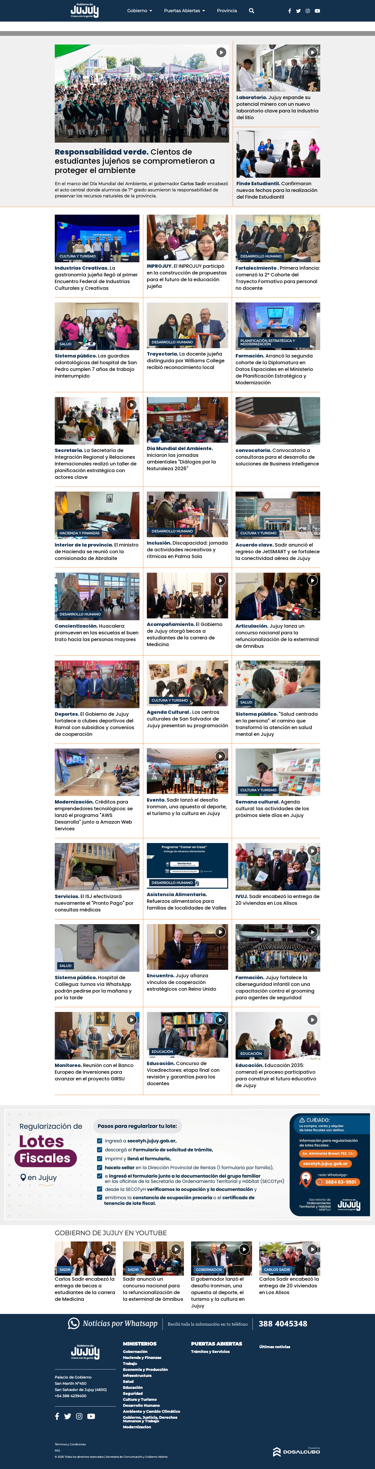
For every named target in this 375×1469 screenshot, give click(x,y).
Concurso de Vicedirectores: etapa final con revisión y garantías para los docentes (183, 1073)
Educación (162, 1051)
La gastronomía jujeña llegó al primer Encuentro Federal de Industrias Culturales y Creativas (96, 278)
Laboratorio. (252, 97)
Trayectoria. (162, 354)
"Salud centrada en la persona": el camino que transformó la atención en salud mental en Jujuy (277, 724)
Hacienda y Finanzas (79, 533)
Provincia (227, 10)
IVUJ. (242, 896)
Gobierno (139, 10)
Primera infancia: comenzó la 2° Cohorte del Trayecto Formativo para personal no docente (278, 278)
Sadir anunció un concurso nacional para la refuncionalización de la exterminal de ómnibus (153, 1289)
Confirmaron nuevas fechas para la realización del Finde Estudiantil (277, 190)
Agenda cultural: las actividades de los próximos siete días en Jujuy (272, 809)
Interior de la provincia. (84, 545)
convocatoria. (253, 450)
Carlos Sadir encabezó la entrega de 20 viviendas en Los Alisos (289, 1286)
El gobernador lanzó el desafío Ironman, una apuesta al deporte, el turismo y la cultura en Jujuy (218, 1292)
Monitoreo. (68, 1065)
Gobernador (209, 1269)
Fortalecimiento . (257, 268)
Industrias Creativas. (82, 268)
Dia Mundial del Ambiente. (180, 448)
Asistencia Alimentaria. (177, 894)
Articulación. (252, 626)
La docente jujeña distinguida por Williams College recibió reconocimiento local (186, 361)
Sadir (65, 1269)
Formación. (250, 355)
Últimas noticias (274, 1347)
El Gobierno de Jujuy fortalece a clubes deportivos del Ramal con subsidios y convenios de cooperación (94, 724)
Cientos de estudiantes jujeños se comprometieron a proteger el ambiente (135, 161)
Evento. (156, 800)
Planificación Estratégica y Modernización (267, 342)
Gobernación (135, 1351)
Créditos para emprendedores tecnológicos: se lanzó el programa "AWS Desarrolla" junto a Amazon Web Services (94, 815)
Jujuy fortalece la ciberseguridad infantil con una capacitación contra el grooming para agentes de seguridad (275, 987)
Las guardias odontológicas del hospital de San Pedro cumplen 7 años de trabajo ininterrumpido (96, 365)
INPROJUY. (160, 266)
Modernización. (74, 802)
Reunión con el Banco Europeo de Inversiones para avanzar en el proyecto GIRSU (94, 1072)
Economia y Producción (145, 1369)
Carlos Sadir (277, 1269)
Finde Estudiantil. (258, 183)
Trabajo (130, 1363)
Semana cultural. (258, 802)
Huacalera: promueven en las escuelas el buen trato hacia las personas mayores (96, 633)
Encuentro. (161, 975)
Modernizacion (137, 1427)
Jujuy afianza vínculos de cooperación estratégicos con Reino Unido (181, 982)
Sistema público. (76, 355)
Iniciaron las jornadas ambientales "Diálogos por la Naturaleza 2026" (181, 462)
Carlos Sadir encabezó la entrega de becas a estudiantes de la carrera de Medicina (85, 1289)
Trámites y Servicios (210, 1351)
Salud (66, 344)
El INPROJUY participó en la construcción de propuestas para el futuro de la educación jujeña (187, 276)
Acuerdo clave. (255, 545)
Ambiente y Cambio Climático (151, 1411)
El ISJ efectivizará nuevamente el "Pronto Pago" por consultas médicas (94, 903)
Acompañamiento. (171, 624)
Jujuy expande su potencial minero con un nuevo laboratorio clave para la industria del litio (278, 107)
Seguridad (133, 1393)
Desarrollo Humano (260, 256)
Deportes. (67, 714)
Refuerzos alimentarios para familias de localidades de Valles (186, 904)
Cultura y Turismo (78, 256)
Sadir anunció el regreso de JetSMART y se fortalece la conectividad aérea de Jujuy (278, 552)
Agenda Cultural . (169, 712)
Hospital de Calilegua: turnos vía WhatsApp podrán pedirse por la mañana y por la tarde (93, 987)
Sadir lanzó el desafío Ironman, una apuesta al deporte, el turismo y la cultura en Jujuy (187, 807)
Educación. (161, 1063)
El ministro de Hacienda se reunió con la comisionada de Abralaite (96, 552)
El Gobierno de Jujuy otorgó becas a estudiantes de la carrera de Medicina (184, 634)
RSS (57, 1450)
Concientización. (76, 626)
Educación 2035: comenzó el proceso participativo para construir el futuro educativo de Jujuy (276, 1075)
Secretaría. (69, 450)
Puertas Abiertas (184, 10)
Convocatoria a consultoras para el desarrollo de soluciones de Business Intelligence (277, 457)
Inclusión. (159, 543)
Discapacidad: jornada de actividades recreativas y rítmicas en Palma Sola (187, 550)
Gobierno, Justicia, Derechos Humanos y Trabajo (150, 1419)
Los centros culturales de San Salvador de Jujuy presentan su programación (187, 719)
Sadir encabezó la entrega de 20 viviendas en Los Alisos (278, 899)
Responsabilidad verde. (102, 151)
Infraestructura (137, 1375)
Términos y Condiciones (70, 1444)
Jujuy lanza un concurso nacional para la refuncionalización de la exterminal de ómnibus (277, 636)
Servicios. (67, 896)
